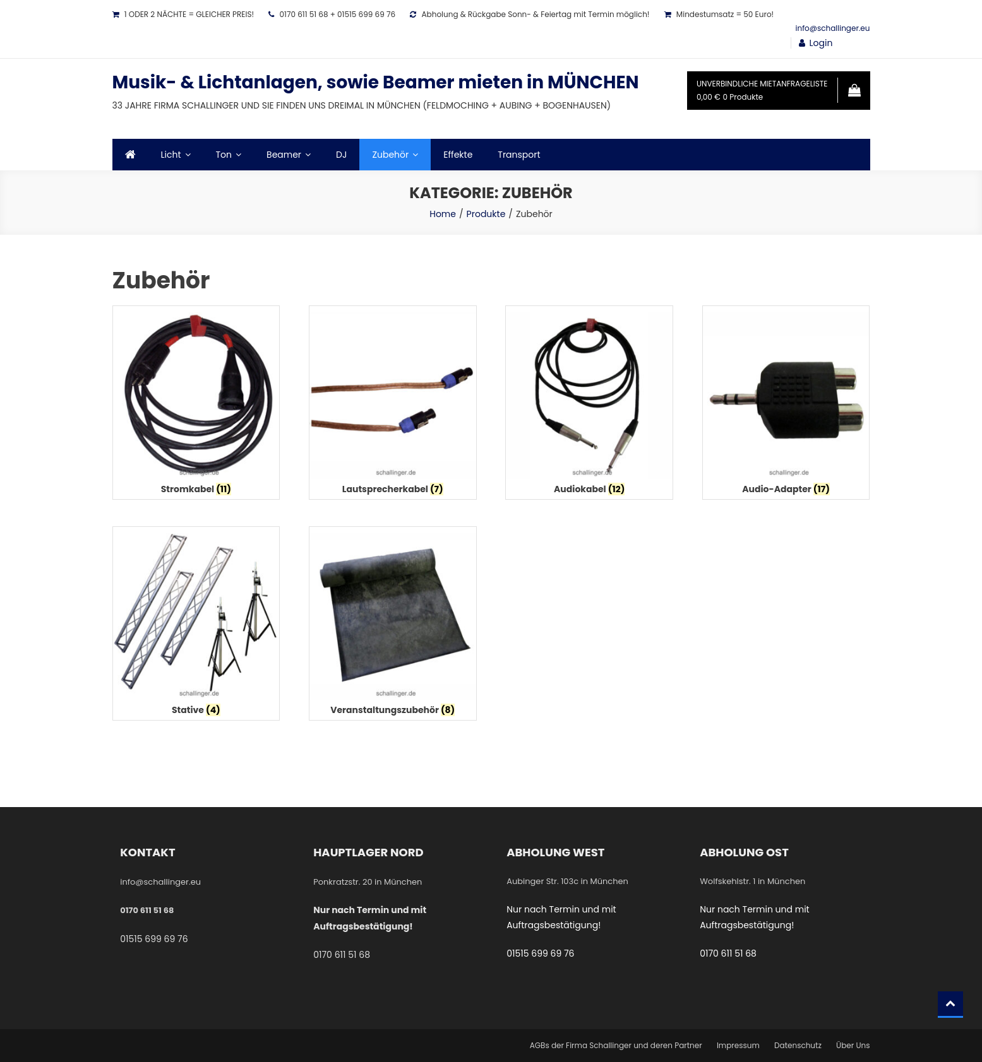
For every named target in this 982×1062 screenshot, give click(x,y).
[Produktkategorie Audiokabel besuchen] (589, 405)
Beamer (283, 154)
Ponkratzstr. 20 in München (367, 882)
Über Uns (853, 1045)
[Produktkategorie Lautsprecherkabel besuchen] (392, 405)
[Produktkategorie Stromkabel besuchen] (196, 405)
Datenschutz (798, 1045)
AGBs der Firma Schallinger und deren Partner (616, 1045)
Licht (171, 154)
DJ (341, 154)
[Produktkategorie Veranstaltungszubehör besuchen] (392, 626)
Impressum (738, 1045)
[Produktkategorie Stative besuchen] (196, 626)
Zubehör (390, 154)
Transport (519, 154)
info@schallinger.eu (833, 28)
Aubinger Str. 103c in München (567, 881)
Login (821, 43)
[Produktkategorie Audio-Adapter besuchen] (786, 405)
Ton (224, 154)
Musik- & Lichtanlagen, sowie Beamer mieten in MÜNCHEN (375, 82)
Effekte (457, 154)
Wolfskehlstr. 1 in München (752, 881)
